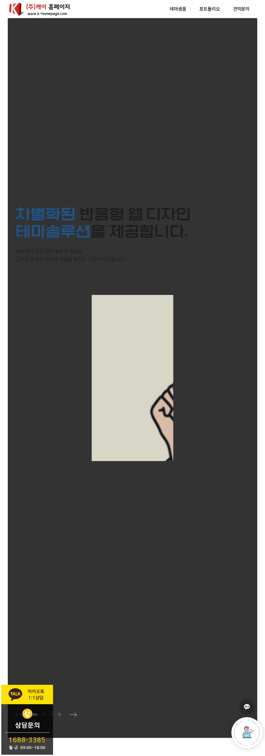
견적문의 (241, 9)
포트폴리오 (209, 9)
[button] (59, 714)
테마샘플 (178, 9)
